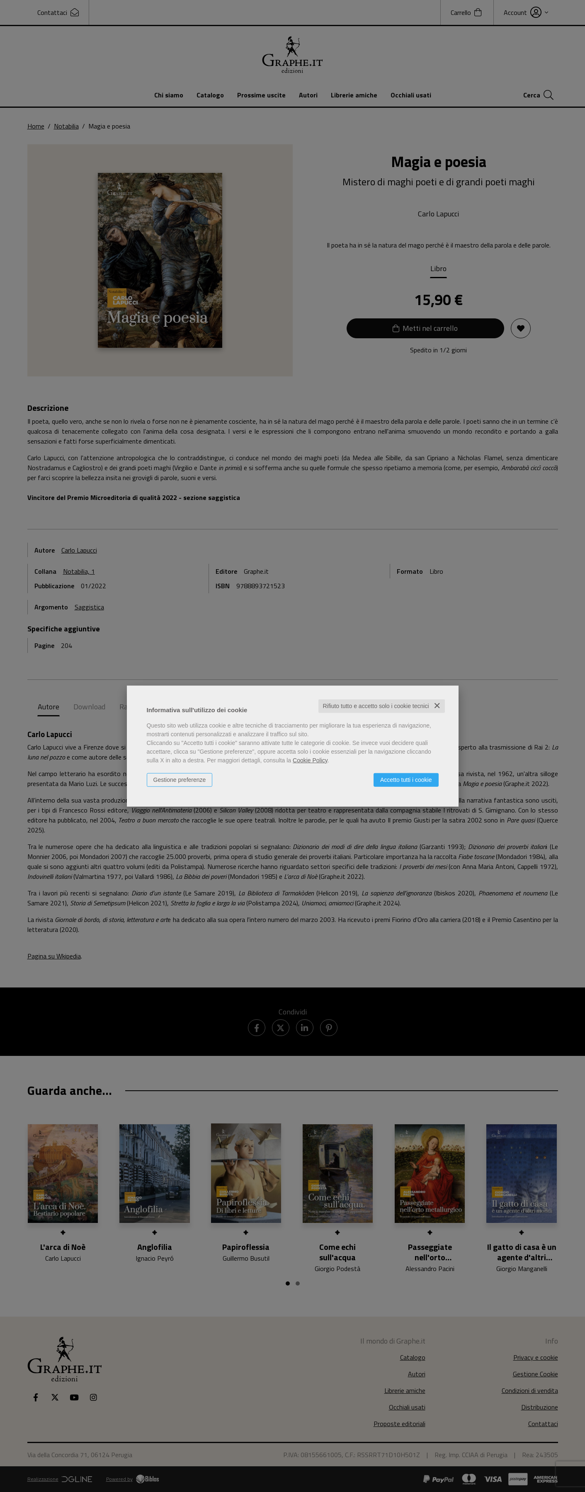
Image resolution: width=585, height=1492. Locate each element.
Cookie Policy (310, 760)
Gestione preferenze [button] (179, 779)
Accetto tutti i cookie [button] (406, 779)
